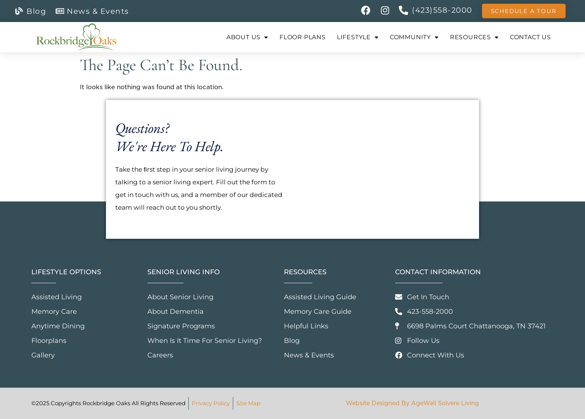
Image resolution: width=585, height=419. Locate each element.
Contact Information (438, 272)
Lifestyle (358, 37)
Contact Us (530, 37)
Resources (474, 37)
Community (414, 37)
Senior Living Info (183, 272)
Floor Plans (302, 37)
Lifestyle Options (66, 272)
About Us (247, 37)
